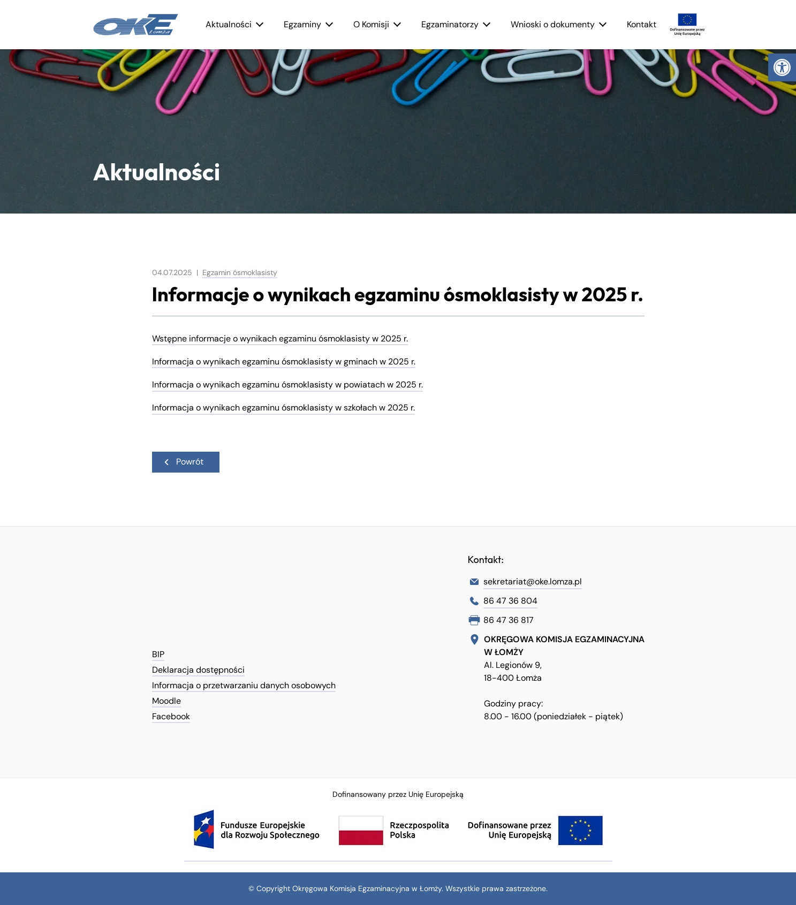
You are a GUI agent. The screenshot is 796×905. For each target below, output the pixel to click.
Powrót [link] (183, 461)
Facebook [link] (171, 716)
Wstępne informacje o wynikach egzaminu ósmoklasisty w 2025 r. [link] (280, 338)
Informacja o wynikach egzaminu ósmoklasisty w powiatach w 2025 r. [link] (287, 384)
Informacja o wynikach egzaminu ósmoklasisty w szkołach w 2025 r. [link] (283, 407)
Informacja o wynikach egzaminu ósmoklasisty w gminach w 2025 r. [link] (283, 361)
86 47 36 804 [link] (510, 600)
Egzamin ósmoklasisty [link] (239, 272)
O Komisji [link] (371, 24)
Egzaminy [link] (302, 24)
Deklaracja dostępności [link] (198, 669)
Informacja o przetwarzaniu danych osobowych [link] (244, 685)
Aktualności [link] (229, 24)
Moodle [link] (166, 700)
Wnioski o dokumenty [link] (553, 24)
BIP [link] (158, 654)
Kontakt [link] (641, 24)
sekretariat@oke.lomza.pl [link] (532, 581)
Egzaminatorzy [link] (450, 24)
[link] (782, 67)
